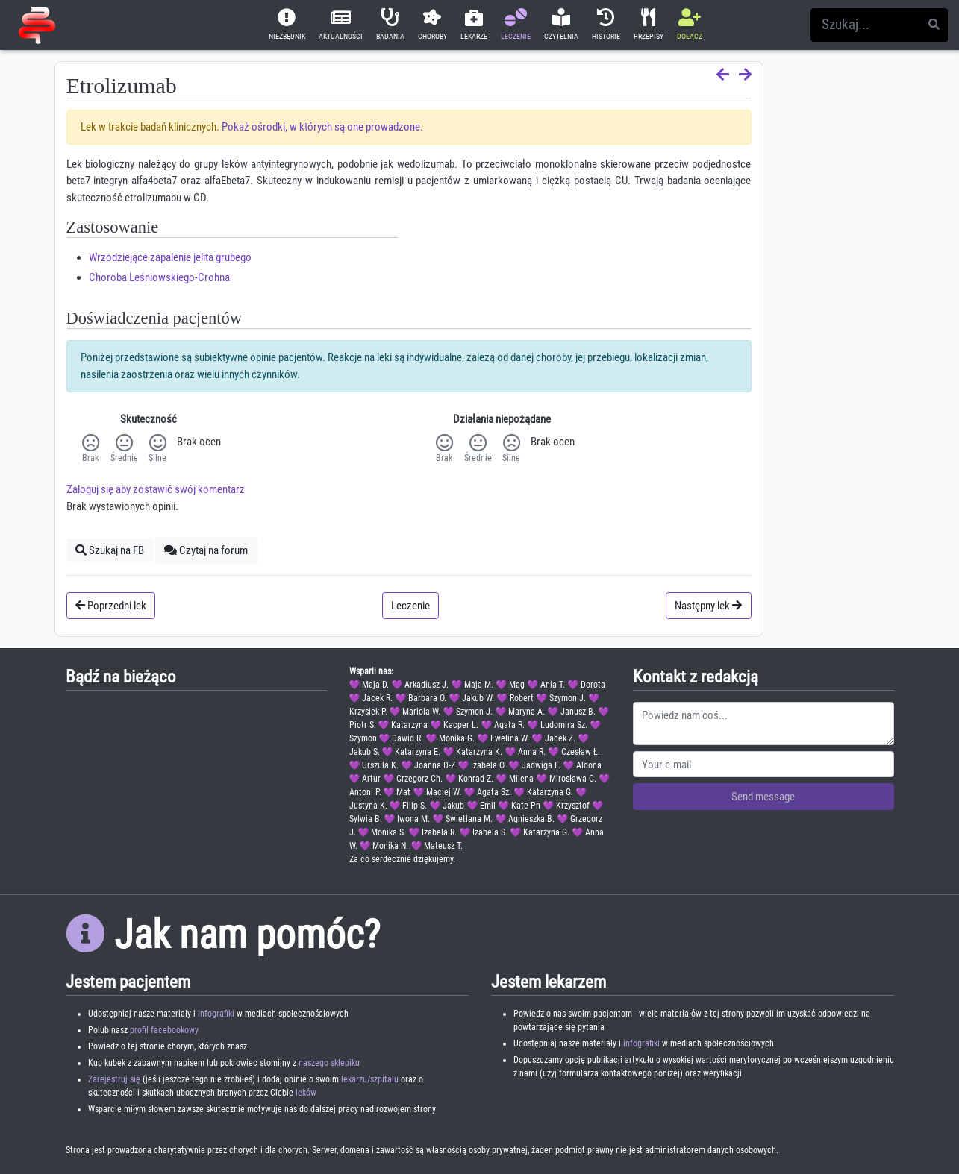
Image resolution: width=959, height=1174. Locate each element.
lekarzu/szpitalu (370, 1079)
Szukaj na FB (109, 550)
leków (306, 1092)
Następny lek (708, 605)
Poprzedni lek (110, 605)
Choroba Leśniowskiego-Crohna (159, 277)
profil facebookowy (164, 1030)
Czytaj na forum (206, 550)
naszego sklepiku (329, 1063)
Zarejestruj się (114, 1079)
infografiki (216, 1013)
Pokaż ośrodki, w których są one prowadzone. (322, 127)
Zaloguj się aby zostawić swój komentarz (155, 489)
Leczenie (410, 605)
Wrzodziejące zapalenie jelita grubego (170, 257)
